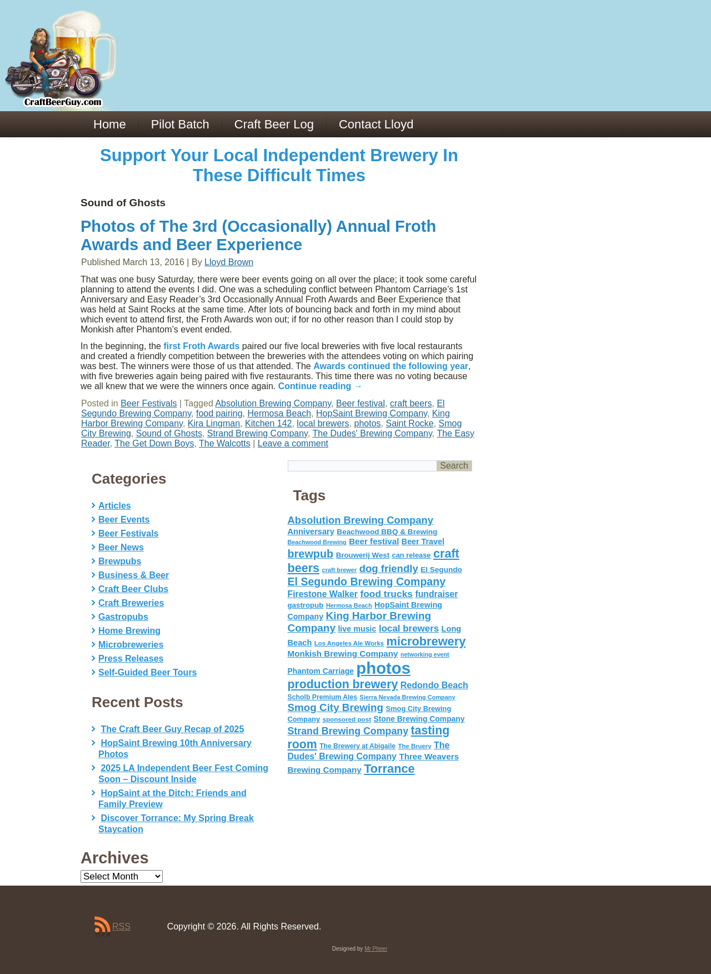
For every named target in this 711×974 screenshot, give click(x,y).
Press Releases (130, 658)
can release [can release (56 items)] (411, 555)
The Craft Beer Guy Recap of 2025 (172, 729)
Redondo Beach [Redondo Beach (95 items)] (434, 685)
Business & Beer (133, 575)
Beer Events (124, 519)
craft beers (411, 403)
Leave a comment (293, 443)
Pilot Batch (180, 124)
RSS (121, 926)
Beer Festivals (149, 403)
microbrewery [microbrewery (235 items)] (426, 641)
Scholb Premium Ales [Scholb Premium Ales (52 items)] (323, 697)
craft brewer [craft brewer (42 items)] (339, 569)
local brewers (323, 423)
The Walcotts (225, 443)
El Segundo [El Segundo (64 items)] (441, 569)
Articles (114, 505)
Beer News (121, 547)
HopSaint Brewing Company (371, 413)
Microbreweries (130, 644)
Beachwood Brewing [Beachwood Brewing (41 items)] (317, 542)
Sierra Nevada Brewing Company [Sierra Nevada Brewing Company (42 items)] (407, 697)
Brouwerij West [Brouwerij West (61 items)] (362, 555)
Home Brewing (129, 630)
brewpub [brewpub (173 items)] (311, 554)
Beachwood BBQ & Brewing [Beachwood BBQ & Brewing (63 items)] (387, 532)
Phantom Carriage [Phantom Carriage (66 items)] (321, 671)
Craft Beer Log (274, 124)
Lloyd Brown (228, 262)
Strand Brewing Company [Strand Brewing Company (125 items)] (348, 731)
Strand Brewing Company (257, 433)
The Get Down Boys (154, 443)
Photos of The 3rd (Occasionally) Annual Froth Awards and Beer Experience (258, 235)
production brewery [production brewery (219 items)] (343, 684)
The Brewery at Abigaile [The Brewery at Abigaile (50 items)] (357, 746)
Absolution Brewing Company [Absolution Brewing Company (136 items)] (360, 520)
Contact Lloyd (376, 124)
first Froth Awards (201, 346)
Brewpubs (119, 561)
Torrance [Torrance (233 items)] (389, 769)
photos (367, 423)
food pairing (219, 413)
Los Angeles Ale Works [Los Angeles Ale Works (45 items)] (349, 643)
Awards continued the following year (390, 366)
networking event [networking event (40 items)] (424, 654)
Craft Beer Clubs (133, 589)
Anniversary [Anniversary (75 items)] (311, 531)
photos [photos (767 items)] (383, 668)
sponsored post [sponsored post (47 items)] (346, 719)
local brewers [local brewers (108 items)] (409, 628)
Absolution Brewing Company (273, 403)
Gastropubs (123, 617)
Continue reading (320, 386)
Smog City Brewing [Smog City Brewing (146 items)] (336, 707)
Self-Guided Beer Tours (147, 672)
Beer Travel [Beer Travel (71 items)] (423, 541)
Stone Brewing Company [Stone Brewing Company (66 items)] (418, 718)
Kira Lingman (214, 423)
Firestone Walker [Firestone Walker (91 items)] (323, 594)
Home (109, 124)
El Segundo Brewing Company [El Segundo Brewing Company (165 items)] (367, 581)
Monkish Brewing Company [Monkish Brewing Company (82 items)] (343, 653)
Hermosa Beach (279, 413)
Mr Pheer (375, 949)
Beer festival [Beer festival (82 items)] (374, 541)
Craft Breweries (131, 603)
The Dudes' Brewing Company (372, 433)
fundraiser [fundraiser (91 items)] (436, 594)
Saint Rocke (409, 423)
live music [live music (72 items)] (357, 628)
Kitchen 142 (268, 423)
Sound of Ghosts (169, 433)
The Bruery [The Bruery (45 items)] (415, 746)
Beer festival (360, 403)
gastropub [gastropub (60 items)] (306, 605)
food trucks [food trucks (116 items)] (386, 593)
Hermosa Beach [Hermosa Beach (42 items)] (349, 605)
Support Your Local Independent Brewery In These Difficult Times (279, 165)
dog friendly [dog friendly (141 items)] (388, 568)
